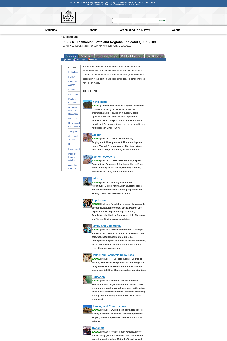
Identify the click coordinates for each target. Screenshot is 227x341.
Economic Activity (72, 83)
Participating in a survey (134, 30)
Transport (72, 131)
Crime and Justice (73, 138)
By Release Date (70, 37)
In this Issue (73, 72)
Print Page (79, 60)
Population (73, 94)
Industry (72, 90)
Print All (92, 60)
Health (71, 144)
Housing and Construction (74, 125)
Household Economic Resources (73, 110)
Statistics (51, 30)
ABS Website (134, 5)
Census (92, 30)
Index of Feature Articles (72, 157)
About (176, 30)
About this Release (72, 166)
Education (72, 118)
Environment (74, 149)
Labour (71, 77)
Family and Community (73, 101)
